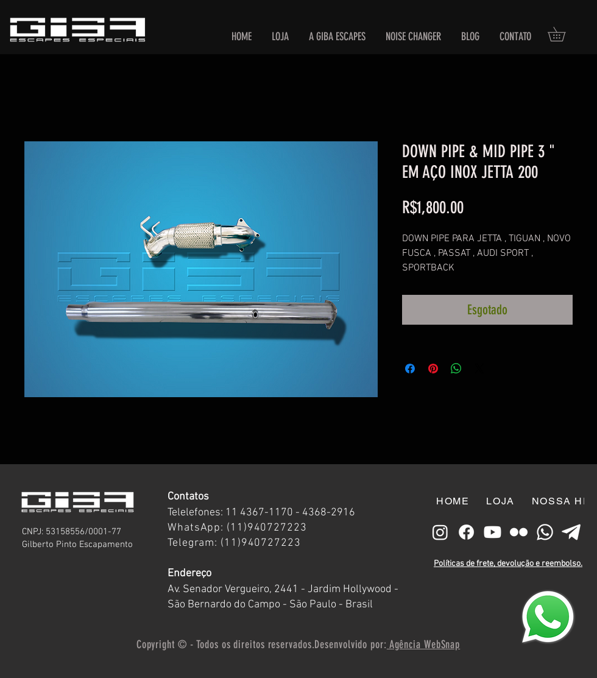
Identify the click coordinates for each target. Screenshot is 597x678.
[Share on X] (479, 368)
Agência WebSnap (423, 644)
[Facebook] (466, 532)
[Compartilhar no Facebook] (410, 368)
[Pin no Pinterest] (433, 368)
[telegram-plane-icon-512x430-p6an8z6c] (571, 532)
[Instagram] (440, 532)
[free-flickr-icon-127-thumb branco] (519, 532)
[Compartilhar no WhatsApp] (456, 368)
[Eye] (547, 617)
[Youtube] (492, 532)
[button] (563, 34)
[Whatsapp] (545, 532)
